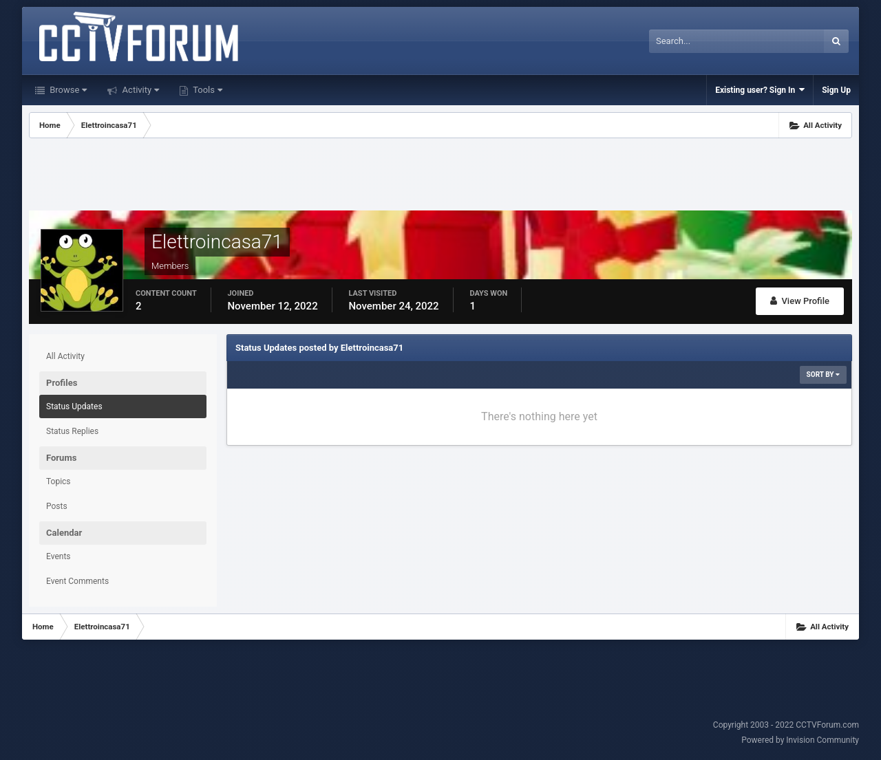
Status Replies (72, 431)
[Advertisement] (440, 176)
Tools (206, 90)
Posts (56, 506)
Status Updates (74, 406)
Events (58, 556)
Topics (58, 481)
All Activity (65, 356)
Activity (139, 90)
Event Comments (77, 581)
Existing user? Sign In (760, 90)
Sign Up (836, 90)
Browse (67, 90)
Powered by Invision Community (800, 740)
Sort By (823, 374)
